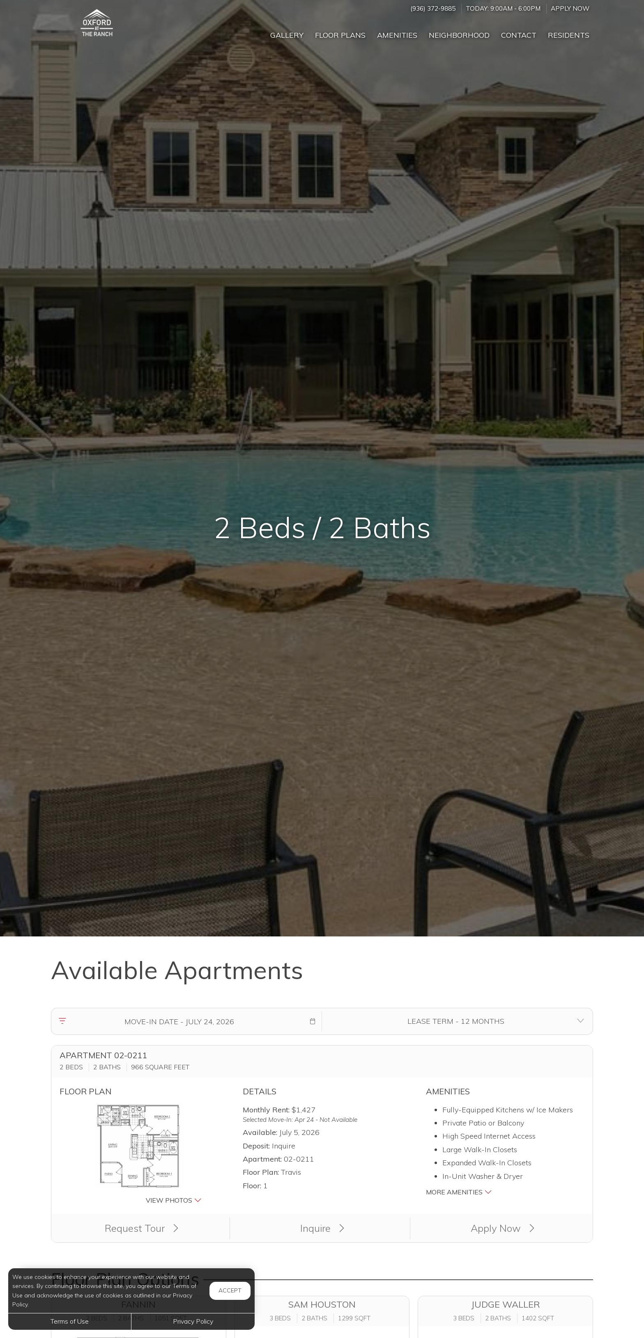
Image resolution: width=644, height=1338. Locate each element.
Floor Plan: (261, 1172)
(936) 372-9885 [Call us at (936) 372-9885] (432, 8)
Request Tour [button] (141, 1228)
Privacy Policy (193, 1321)
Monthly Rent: (266, 1109)
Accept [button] (230, 1290)
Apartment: (262, 1159)
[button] (313, 1021)
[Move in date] (179, 1021)
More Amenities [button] (459, 1191)
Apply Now (570, 8)
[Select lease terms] (455, 1021)
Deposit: (256, 1146)
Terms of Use (70, 1321)
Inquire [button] (322, 1228)
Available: (260, 1132)
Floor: (252, 1185)
